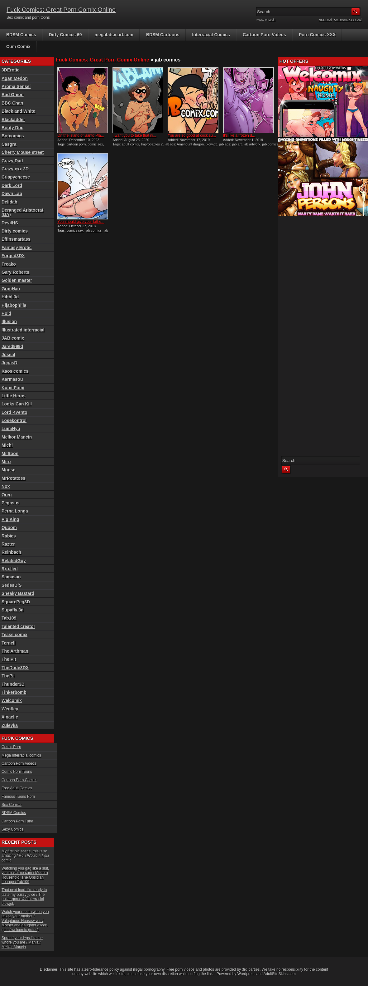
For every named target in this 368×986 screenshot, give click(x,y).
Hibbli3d (10, 296)
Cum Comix (18, 46)
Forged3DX (13, 255)
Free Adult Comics (17, 788)
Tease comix (14, 634)
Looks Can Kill (17, 403)
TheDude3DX (15, 667)
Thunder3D (13, 684)
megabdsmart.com (114, 34)
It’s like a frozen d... (239, 135)
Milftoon (10, 453)
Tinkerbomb (14, 692)
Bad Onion (13, 94)
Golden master (17, 280)
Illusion (9, 321)
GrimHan (11, 288)
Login (272, 19)
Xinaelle (10, 716)
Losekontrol (14, 420)
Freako (9, 264)
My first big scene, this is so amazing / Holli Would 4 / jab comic (25, 855)
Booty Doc (12, 127)
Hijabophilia (14, 305)
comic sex (95, 144)
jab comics (270, 144)
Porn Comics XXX (317, 34)
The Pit (9, 659)
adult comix (130, 144)
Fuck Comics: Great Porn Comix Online (61, 9)
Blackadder (13, 119)
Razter (8, 544)
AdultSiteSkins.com (280, 974)
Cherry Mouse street (23, 152)
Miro (6, 461)
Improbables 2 (152, 144)
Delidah (9, 201)
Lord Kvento (14, 412)
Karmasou (12, 379)
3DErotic (11, 69)
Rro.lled (10, 568)
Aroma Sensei (16, 86)
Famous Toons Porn (18, 796)
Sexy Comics (12, 829)
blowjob (211, 144)
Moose (8, 469)
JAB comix (13, 338)
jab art (237, 144)
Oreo (7, 494)
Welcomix (12, 700)
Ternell (9, 642)
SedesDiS (12, 585)
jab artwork (252, 144)
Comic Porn (11, 747)
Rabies (9, 535)
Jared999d (12, 346)
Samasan (11, 576)
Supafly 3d (13, 609)
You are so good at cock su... (192, 135)
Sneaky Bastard (18, 593)
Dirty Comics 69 (65, 34)
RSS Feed (325, 19)
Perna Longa (15, 510)
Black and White (18, 111)
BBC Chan (12, 103)
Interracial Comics (211, 34)
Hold (6, 313)
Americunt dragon (190, 144)
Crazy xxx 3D (15, 168)
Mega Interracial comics (21, 755)
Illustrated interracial (23, 329)
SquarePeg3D (16, 601)
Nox (6, 486)
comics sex (75, 230)
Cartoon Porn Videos (264, 34)
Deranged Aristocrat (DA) (22, 212)
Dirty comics (15, 230)
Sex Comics (12, 804)
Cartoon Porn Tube (17, 821)
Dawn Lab (12, 193)
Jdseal (8, 354)
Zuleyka (10, 725)
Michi (7, 445)
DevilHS (10, 222)
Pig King (10, 519)
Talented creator (18, 626)
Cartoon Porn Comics (19, 780)
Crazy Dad (12, 160)
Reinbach (11, 552)
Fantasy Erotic (16, 247)
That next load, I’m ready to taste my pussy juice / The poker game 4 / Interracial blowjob (24, 896)
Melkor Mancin (17, 436)
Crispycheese (16, 176)
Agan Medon (15, 78)
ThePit (8, 675)
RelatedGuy (14, 560)
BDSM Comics (21, 34)
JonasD (9, 362)
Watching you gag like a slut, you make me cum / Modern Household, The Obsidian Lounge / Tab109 (25, 875)
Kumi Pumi (13, 387)
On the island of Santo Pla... (80, 135)
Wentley (10, 708)
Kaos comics (15, 371)
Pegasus (11, 502)
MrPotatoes (13, 478)
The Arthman (15, 651)
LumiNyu (11, 428)
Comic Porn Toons (17, 771)
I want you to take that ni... (134, 135)
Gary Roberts (15, 272)
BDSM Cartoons (162, 34)
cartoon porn (76, 144)
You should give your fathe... (80, 221)
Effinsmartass (16, 239)
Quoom (9, 527)
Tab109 (9, 618)
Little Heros (14, 395)
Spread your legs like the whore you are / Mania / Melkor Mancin (22, 942)
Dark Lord (12, 185)
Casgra (9, 144)
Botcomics (13, 135)
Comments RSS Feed (347, 19)
